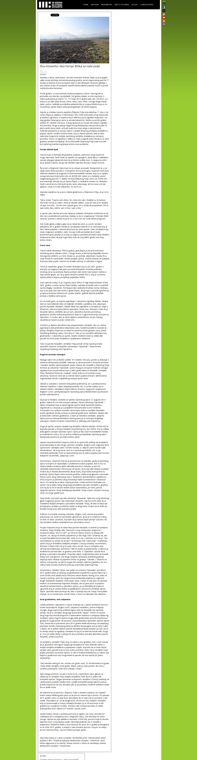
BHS (164, 1)
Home (85, 4)
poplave (43, 74)
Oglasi (135, 4)
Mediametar (106, 4)
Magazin (95, 4)
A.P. (41, 70)
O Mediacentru (146, 4)
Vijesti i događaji (121, 4)
